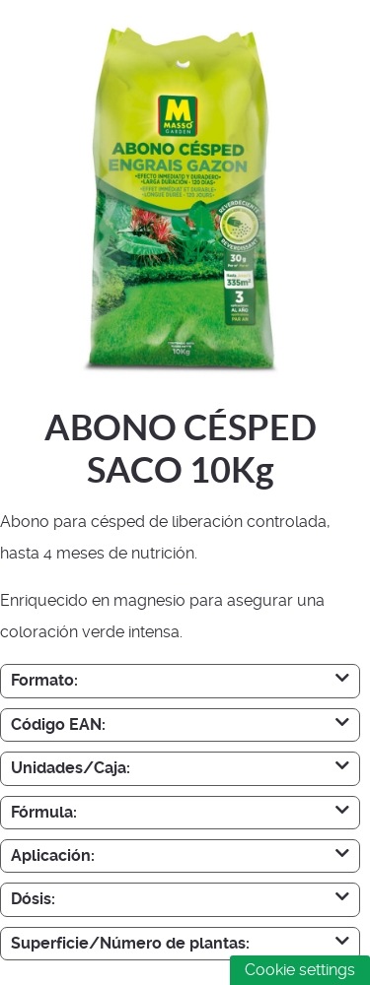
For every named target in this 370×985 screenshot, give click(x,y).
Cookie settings (300, 969)
